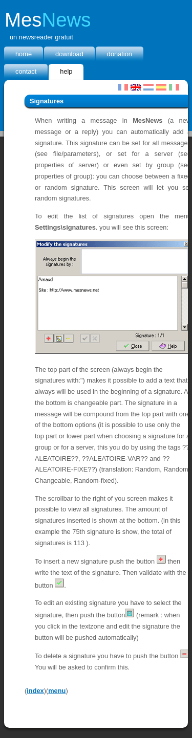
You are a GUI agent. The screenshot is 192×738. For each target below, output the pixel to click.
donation (119, 54)
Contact (25, 71)
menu (57, 691)
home (23, 54)
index (35, 691)
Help (66, 71)
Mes (48, 20)
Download (69, 54)
